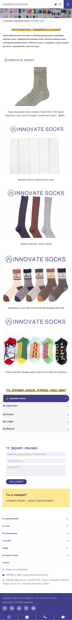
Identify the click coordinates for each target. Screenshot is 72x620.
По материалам (35, 533)
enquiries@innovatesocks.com (35, 575)
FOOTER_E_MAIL (12, 575)
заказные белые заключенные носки (36, 179)
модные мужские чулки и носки (36, 244)
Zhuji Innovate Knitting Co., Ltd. (25, 598)
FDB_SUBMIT (16, 482)
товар (35, 548)
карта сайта (7, 602)
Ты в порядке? (16, 494)
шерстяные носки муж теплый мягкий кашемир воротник (36, 308)
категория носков (21, 21)
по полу (35, 526)
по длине (35, 540)
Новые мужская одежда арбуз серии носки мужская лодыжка (36, 372)
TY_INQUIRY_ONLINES (21, 448)
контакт (6, 563)
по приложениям (35, 518)
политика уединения (24, 602)
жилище (9, 21)
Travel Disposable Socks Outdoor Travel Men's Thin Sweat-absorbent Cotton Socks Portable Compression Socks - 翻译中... (36, 114)
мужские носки (37, 21)
